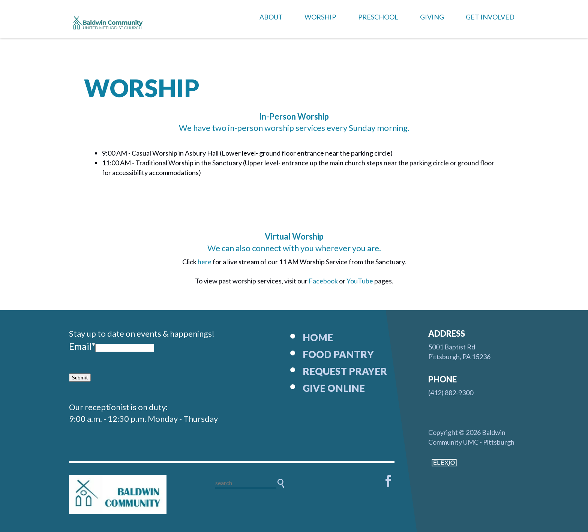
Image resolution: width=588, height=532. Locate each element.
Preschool (378, 17)
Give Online (334, 388)
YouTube (359, 281)
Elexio (444, 462)
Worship (320, 17)
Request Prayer (345, 371)
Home (318, 337)
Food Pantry (338, 354)
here (205, 262)
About (271, 17)
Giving (432, 17)
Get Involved (490, 17)
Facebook (324, 281)
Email (82, 346)
